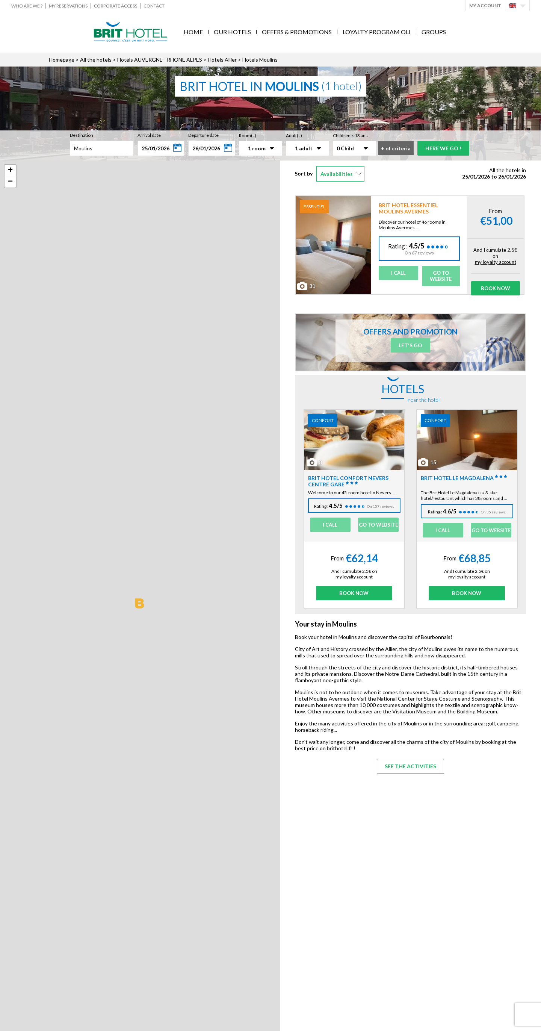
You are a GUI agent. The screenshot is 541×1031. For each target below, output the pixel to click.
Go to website (441, 276)
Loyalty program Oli (377, 31)
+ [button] (10, 170)
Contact (154, 6)
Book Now (495, 288)
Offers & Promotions (297, 31)
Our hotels (232, 31)
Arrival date (149, 135)
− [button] (10, 182)
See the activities (410, 766)
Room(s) (247, 135)
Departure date (203, 135)
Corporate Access (115, 6)
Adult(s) (294, 135)
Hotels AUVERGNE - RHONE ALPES (159, 59)
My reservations (68, 6)
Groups (434, 31)
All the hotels (96, 59)
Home (193, 31)
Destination (81, 135)
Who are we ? (26, 6)
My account (485, 5)
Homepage (61, 59)
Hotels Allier (222, 59)
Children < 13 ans (350, 135)
